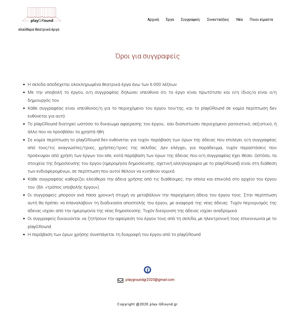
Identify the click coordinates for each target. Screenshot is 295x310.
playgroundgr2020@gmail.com (150, 279)
